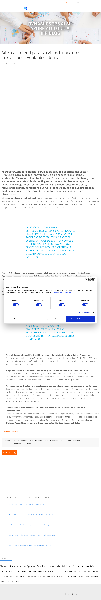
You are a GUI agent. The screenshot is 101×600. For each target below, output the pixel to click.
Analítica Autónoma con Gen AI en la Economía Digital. (27, 504)
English (68, 3)
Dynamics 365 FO (71, 576)
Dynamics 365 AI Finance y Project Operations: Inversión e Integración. (33, 535)
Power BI (70, 566)
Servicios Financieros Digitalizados (19, 444)
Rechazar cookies (20, 319)
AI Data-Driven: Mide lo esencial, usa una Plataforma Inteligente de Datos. (33, 525)
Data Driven (68, 571)
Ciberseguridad (4, 581)
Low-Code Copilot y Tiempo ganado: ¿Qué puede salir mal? (24, 498)
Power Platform (14, 581)
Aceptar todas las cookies (80, 319)
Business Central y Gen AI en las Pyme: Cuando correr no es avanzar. (31, 514)
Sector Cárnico (90, 576)
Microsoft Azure (57, 441)
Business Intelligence (35, 576)
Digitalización (48, 576)
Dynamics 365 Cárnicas (54, 571)
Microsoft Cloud (42, 441)
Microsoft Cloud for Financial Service (19, 441)
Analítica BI (82, 576)
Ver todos (6, 558)
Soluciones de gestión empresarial (30, 571)
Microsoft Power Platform (18, 576)
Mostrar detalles (85, 312)
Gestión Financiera (72, 441)
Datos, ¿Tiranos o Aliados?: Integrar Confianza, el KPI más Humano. (31, 545)
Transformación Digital (53, 566)
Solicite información (10, 431)
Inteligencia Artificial (85, 566)
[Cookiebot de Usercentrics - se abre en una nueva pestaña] (86, 279)
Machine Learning (8, 571)
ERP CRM (98, 576)
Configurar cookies (50, 319)
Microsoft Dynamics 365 (29, 566)
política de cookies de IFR (64, 293)
